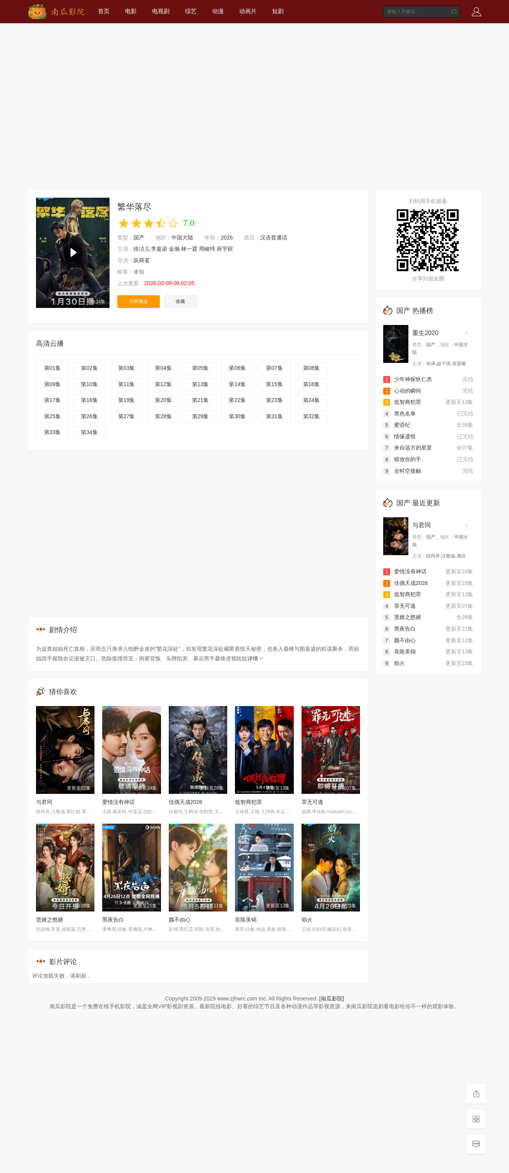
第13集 (200, 384)
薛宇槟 (225, 249)
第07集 (274, 368)
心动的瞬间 (402, 391)
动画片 (248, 11)
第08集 (311, 368)
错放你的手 (402, 459)
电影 (131, 11)
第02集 (89, 368)
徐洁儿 (142, 249)
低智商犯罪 (248, 802)
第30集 (237, 416)
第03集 (126, 368)
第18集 (89, 400)
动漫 (218, 11)
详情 (255, 658)
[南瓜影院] (331, 998)
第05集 (200, 368)
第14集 (237, 384)
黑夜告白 (113, 920)
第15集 (274, 384)
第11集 (126, 384)
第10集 (89, 384)
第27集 (126, 416)
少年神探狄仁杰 (407, 379)
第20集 (163, 400)
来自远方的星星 (407, 448)
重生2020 (425, 333)
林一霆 (189, 249)
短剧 (278, 11)
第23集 (274, 400)
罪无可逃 (312, 802)
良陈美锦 (246, 920)
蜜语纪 (396, 425)
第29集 (200, 416)
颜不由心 (179, 920)
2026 (227, 237)
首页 (104, 11)
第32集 (311, 416)
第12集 (163, 384)
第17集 (52, 400)
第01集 (52, 368)
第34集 (89, 432)
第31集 (274, 416)
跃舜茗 (142, 260)
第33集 (52, 432)
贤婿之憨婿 (49, 920)
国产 (139, 237)
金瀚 (174, 249)
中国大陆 (182, 237)
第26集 (89, 416)
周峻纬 (207, 249)
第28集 (163, 416)
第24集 (311, 400)
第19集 (126, 400)
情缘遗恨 (399, 436)
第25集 (52, 416)
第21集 (200, 400)
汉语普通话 (273, 237)
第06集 (237, 368)
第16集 (311, 384)
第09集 (52, 384)
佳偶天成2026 (185, 802)
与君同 (44, 802)
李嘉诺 (159, 249)
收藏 (180, 301)
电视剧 (161, 11)
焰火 (307, 920)
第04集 (163, 368)
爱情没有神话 (118, 802)
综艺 (191, 11)
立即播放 (138, 301)
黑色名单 (399, 413)
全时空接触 (402, 471)
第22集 (237, 400)
